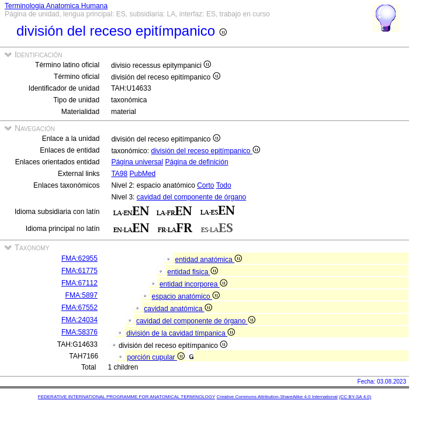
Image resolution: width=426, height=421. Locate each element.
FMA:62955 (79, 258)
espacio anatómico (186, 296)
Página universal (137, 162)
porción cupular (156, 357)
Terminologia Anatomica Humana (56, 6)
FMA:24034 (79, 320)
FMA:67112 (79, 283)
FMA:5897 (81, 295)
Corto (205, 185)
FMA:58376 (79, 332)
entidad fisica (192, 272)
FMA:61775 (79, 271)
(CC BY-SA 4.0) (355, 396)
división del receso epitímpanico (205, 151)
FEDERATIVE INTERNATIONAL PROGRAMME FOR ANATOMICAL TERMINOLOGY (126, 396)
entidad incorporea (193, 284)
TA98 (119, 174)
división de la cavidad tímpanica (180, 333)
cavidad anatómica (178, 309)
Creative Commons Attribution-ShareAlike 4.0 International (276, 396)
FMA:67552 (79, 307)
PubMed (143, 174)
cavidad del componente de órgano (191, 197)
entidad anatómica (208, 260)
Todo (223, 185)
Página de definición (196, 162)
